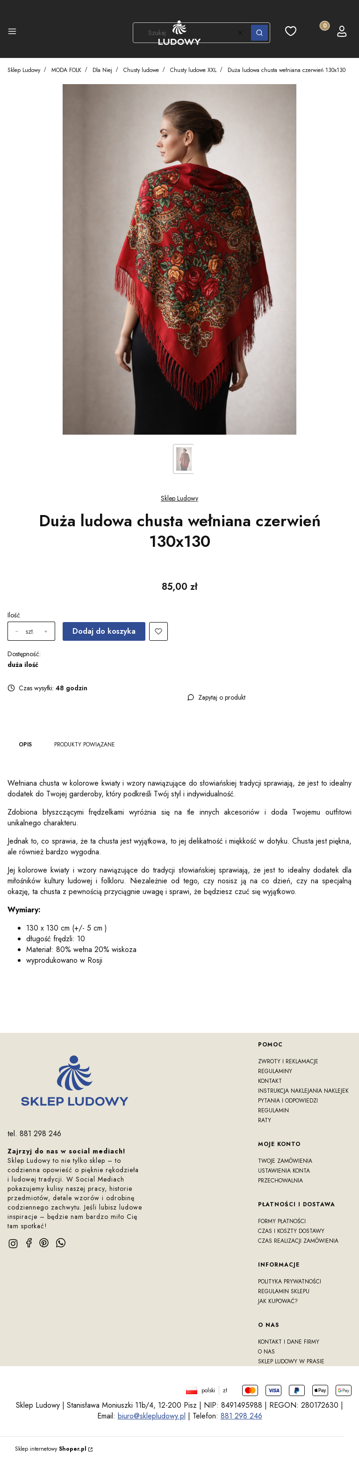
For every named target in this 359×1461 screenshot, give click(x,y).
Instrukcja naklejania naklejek (303, 1091)
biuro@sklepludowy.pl (152, 1416)
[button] (12, 33)
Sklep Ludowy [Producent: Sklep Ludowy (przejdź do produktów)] (179, 498)
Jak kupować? (278, 1301)
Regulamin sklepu (283, 1291)
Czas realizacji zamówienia (298, 1241)
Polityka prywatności (289, 1281)
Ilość (13, 615)
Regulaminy (275, 1071)
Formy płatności (282, 1221)
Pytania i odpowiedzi (288, 1100)
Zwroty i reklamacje (288, 1061)
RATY (264, 1120)
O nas (266, 1351)
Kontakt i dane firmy (288, 1342)
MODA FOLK (66, 70)
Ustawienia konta (284, 1171)
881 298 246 (241, 1416)
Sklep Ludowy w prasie (291, 1361)
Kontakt (270, 1081)
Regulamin (273, 1110)
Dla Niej (102, 70)
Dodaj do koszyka (104, 631)
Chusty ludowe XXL (193, 70)
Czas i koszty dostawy (291, 1231)
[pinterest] (44, 1242)
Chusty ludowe (141, 70)
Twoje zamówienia (285, 1161)
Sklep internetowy (50, 1449)
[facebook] (29, 1242)
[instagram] (13, 1243)
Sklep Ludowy (23, 70)
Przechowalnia (280, 1180)
